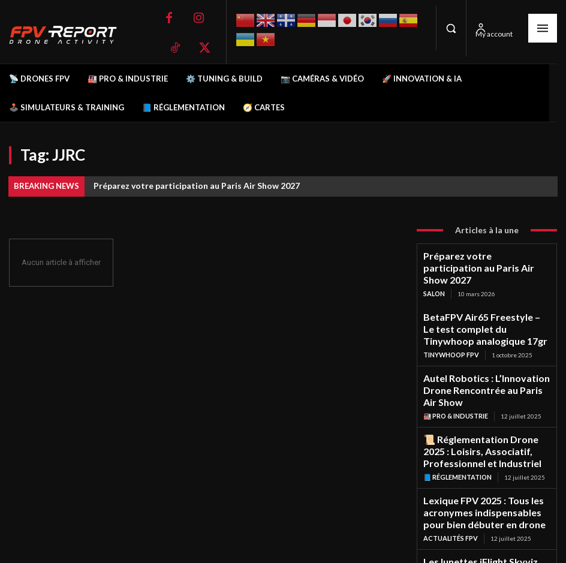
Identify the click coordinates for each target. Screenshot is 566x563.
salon (433, 277)
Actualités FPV (449, 475)
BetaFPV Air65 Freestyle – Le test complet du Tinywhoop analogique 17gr (480, 308)
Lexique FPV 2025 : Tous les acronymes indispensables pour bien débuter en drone (483, 455)
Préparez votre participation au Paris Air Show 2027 (197, 185)
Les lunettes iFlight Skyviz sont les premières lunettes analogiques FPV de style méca (483, 507)
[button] (450, 28)
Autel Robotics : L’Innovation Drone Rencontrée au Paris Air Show (482, 356)
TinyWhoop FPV (450, 328)
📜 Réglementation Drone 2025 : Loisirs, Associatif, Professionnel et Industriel (482, 404)
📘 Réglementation (456, 423)
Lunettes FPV (446, 527)
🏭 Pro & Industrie (455, 372)
